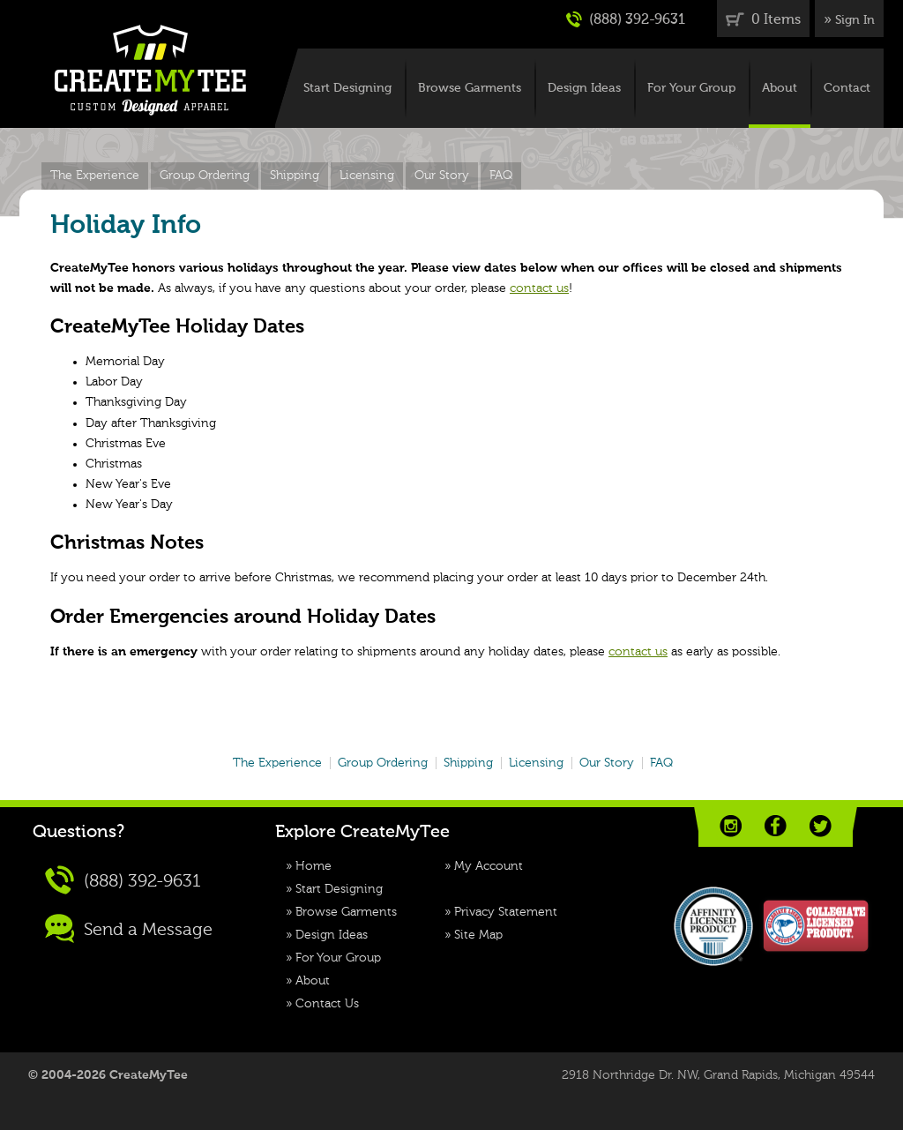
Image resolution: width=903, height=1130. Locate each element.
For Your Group (691, 88)
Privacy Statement (505, 912)
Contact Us (327, 1004)
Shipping (294, 175)
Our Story (441, 175)
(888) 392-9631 (625, 19)
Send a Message (129, 928)
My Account (488, 866)
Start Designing (347, 88)
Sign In (855, 20)
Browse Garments (469, 88)
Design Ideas (584, 88)
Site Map (478, 935)
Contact (847, 88)
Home (313, 866)
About (779, 88)
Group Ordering (205, 175)
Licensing (367, 175)
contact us (539, 288)
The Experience (94, 175)
